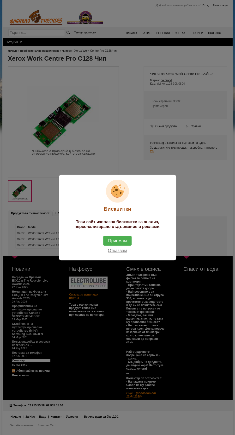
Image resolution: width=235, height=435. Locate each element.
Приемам (117, 240)
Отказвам (117, 250)
